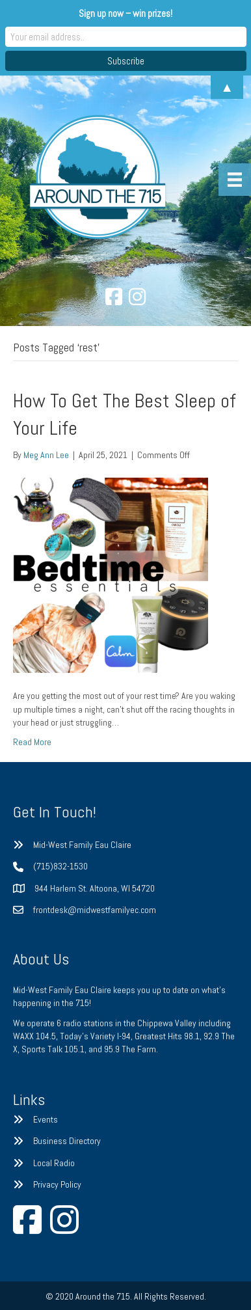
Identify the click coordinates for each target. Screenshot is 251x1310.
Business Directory (67, 1141)
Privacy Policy (57, 1184)
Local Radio (54, 1163)
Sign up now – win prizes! (125, 13)
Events (45, 1119)
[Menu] (234, 179)
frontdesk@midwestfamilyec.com (94, 910)
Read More (32, 742)
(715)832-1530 (60, 866)
